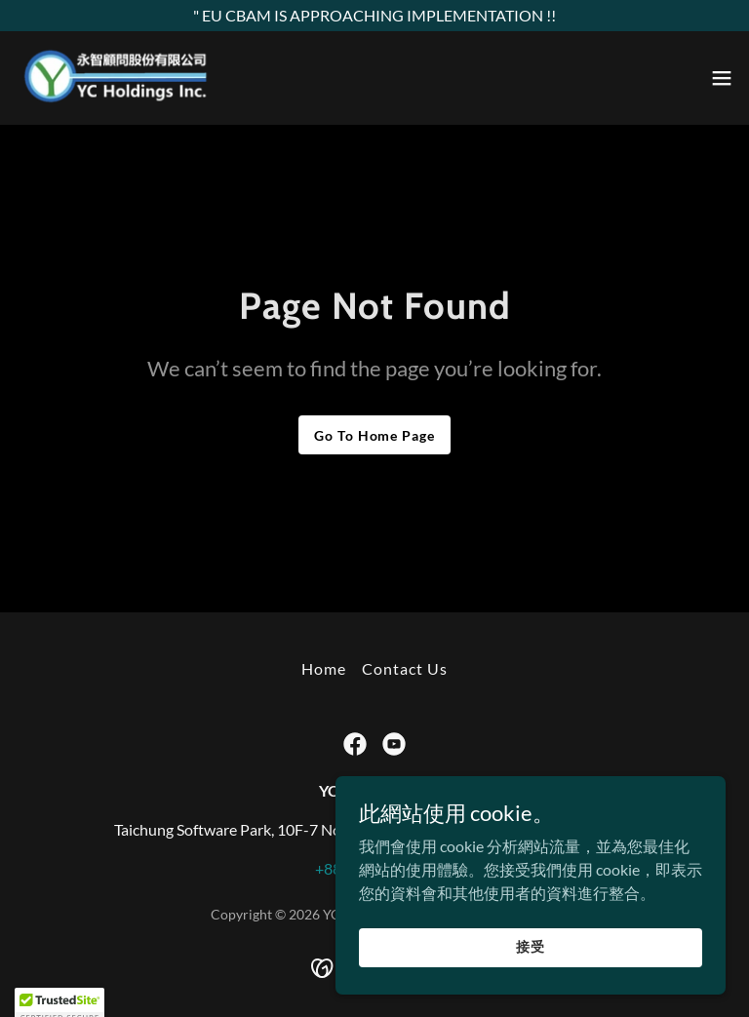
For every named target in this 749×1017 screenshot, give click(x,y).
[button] (721, 78)
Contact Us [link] (405, 668)
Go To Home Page (374, 435)
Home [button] (323, 668)
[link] (116, 78)
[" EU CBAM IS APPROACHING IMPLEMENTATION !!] (374, 15)
